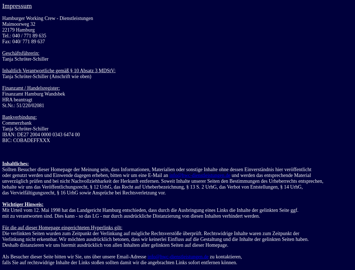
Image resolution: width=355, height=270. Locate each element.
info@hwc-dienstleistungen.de (199, 175)
